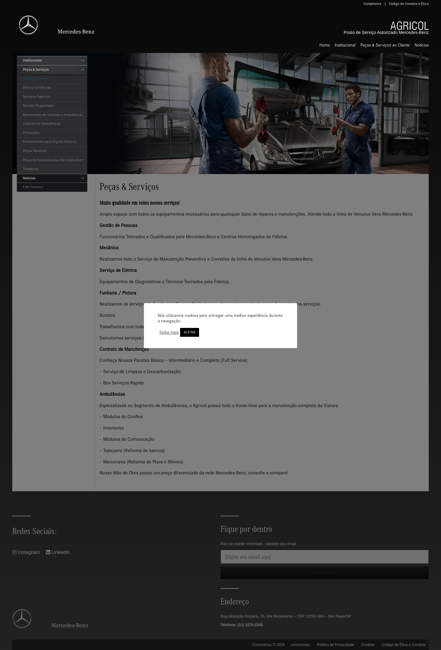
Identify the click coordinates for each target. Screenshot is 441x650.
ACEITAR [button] (189, 332)
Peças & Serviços (36, 69)
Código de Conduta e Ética (409, 4)
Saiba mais (169, 332)
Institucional (345, 45)
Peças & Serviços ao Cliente (385, 45)
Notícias (422, 45)
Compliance (372, 4)
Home (324, 45)
